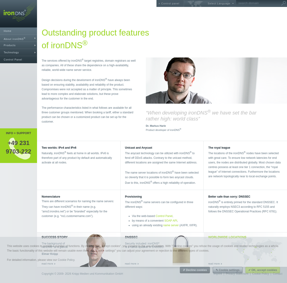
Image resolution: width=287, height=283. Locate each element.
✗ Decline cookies (195, 270)
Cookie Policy (66, 260)
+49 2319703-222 (18, 147)
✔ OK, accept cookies (262, 270)
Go (283, 3)
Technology (11, 52)
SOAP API (170, 220)
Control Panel (13, 59)
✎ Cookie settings (228, 270)
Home (7, 31)
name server (171, 225)
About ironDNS (14, 38)
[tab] (18, 38)
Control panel (170, 3)
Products (10, 45)
